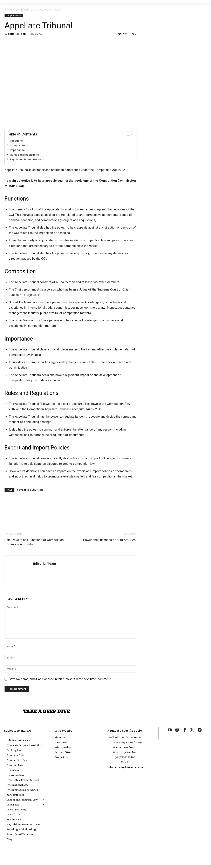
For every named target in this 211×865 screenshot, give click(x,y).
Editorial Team (17, 33)
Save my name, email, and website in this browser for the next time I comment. (60, 679)
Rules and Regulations (24, 154)
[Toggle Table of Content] (127, 134)
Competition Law (25, 9)
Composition (18, 145)
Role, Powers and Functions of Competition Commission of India (34, 542)
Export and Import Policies (27, 159)
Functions (16, 140)
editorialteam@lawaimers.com (125, 769)
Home (8, 9)
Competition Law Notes (30, 489)
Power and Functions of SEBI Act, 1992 (109, 540)
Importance (17, 150)
